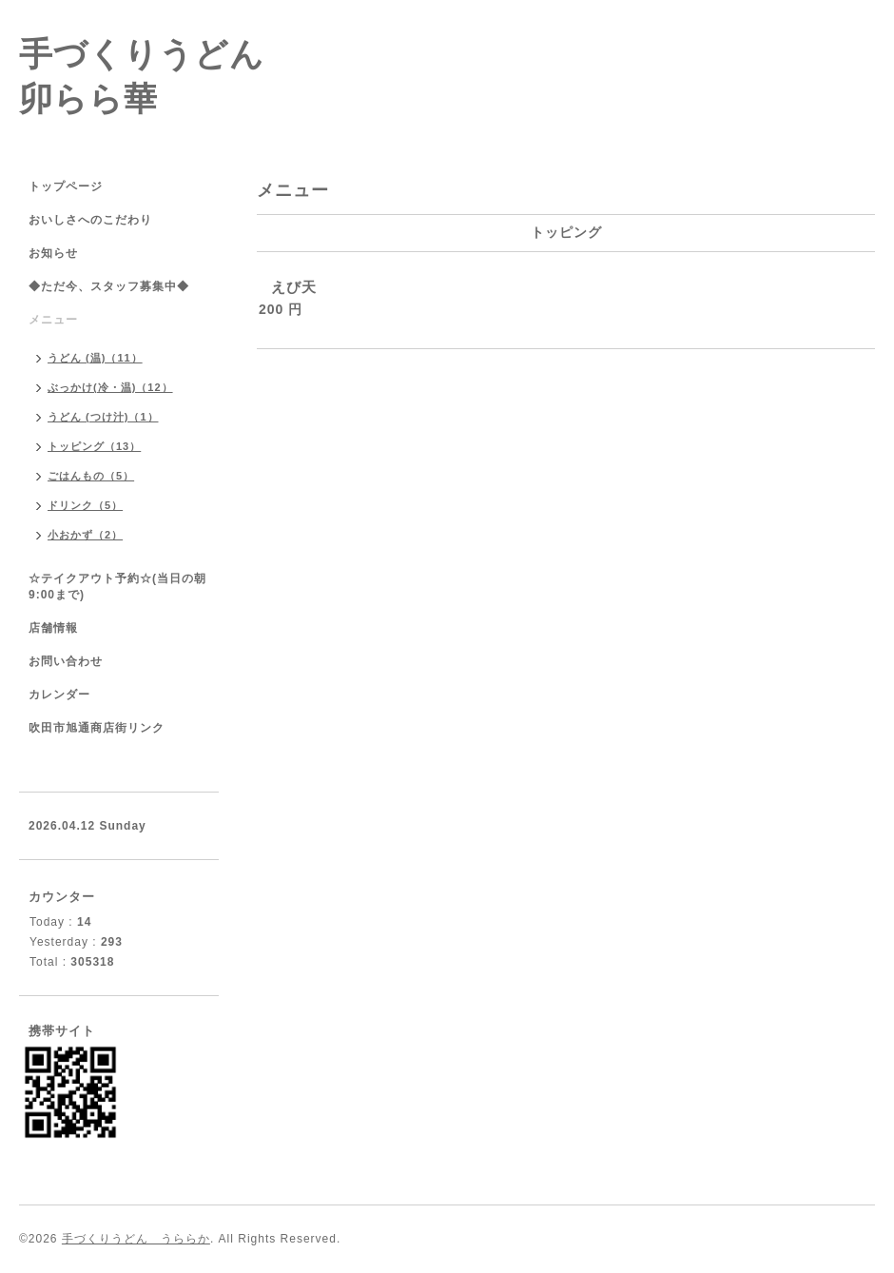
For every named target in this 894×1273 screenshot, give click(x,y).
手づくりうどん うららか (136, 1238)
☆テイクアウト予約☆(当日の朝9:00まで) (117, 586)
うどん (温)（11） (95, 357)
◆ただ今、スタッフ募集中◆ (109, 286)
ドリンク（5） (85, 505)
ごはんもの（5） (91, 475)
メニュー (53, 319)
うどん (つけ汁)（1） (103, 416)
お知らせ (53, 253)
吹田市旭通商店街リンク (97, 727)
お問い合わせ (66, 661)
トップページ (66, 186)
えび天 (294, 287)
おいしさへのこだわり (90, 219)
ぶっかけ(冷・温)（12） (110, 387)
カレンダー (59, 694)
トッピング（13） (94, 446)
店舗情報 (53, 628)
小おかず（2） (85, 534)
